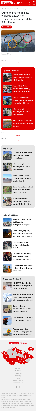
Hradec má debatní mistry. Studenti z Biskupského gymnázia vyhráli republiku (22, 256)
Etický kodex (18, 373)
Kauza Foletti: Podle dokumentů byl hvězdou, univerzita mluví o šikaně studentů (21, 90)
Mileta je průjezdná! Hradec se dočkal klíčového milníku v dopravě (23, 123)
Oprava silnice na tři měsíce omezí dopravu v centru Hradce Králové (22, 155)
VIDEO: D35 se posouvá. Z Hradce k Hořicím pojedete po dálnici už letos (22, 178)
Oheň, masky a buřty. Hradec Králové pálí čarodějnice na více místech (23, 268)
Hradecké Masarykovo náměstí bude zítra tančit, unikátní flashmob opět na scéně (22, 203)
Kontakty (18, 376)
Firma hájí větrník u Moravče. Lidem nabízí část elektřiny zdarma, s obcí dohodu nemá (23, 297)
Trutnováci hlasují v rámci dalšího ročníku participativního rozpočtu (22, 222)
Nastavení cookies (18, 383)
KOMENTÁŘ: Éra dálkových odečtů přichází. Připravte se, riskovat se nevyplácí (23, 286)
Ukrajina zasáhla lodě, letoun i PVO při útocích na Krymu (23, 319)
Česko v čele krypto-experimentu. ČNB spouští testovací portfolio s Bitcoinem (22, 310)
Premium (18, 63)
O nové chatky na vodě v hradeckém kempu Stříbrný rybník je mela (22, 77)
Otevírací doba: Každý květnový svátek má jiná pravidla (21, 245)
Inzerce (18, 378)
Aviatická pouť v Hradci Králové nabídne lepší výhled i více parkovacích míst (23, 100)
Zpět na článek (6, 27)
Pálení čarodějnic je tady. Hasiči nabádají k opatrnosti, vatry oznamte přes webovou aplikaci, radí (23, 235)
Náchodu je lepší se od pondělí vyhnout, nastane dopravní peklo (21, 111)
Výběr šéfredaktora (11, 70)
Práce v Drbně (18, 380)
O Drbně (18, 371)
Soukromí (18, 368)
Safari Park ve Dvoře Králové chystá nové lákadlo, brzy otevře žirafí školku (23, 189)
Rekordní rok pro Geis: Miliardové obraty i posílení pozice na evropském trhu (22, 332)
